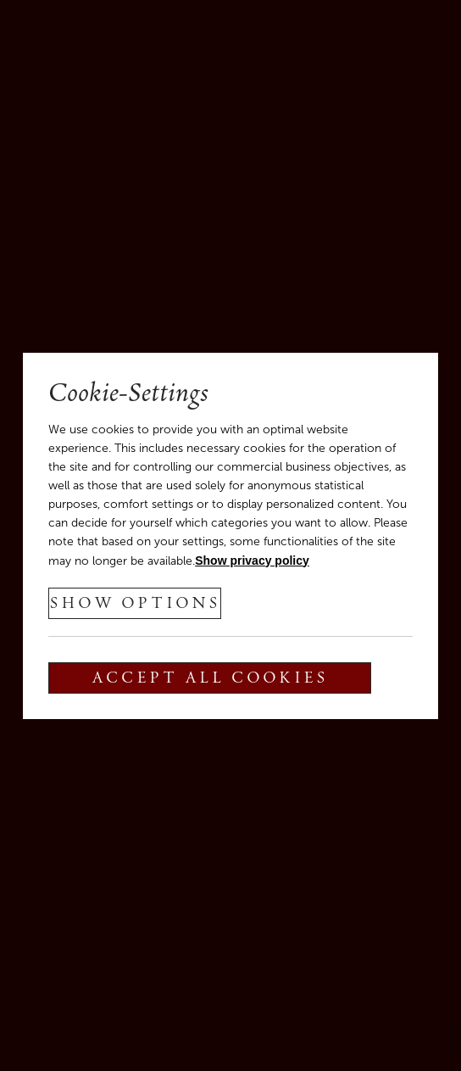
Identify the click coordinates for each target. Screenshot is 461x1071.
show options (134, 604)
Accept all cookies (210, 679)
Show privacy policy (252, 560)
